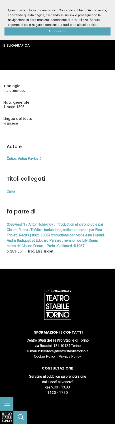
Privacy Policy (70, 356)
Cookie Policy (45, 356)
